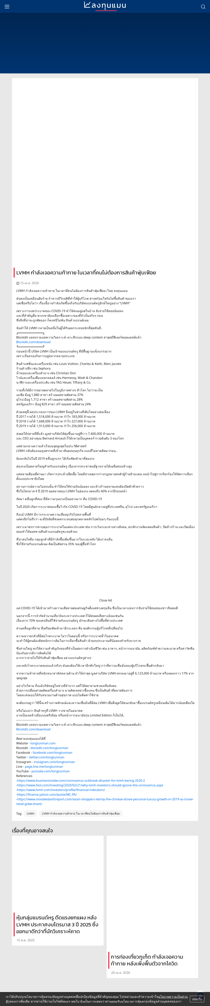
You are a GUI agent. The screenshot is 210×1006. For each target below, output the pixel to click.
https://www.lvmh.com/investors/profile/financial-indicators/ (61, 790)
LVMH (30, 813)
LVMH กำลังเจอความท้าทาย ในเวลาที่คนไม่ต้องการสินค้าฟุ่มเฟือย (81, 813)
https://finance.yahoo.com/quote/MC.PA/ (47, 794)
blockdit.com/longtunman (49, 748)
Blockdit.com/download (33, 342)
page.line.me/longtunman (44, 766)
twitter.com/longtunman (46, 757)
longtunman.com (43, 743)
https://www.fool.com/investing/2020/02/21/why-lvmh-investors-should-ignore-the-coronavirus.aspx (90, 785)
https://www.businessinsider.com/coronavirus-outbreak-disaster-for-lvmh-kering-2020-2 (81, 780)
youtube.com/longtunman (50, 771)
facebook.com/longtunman (52, 752)
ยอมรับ (197, 999)
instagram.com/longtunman (54, 762)
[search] (203, 6)
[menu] (7, 6)
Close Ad (105, 600)
